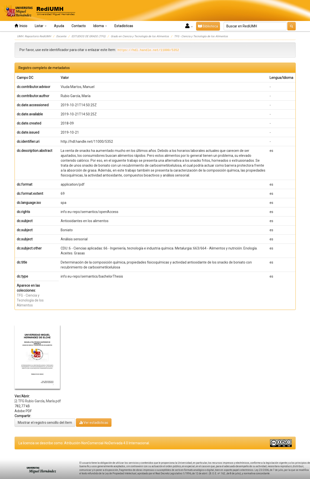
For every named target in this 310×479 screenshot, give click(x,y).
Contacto (79, 26)
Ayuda (59, 26)
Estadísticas (123, 26)
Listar (41, 26)
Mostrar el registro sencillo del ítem (45, 423)
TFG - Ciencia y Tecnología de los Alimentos (201, 36)
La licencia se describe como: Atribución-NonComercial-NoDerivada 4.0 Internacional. (84, 443)
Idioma (100, 26)
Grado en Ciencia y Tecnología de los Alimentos (140, 36)
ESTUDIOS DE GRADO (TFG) (89, 36)
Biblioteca (208, 26)
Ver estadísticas (93, 422)
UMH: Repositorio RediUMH (34, 36)
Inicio (21, 26)
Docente (61, 36)
